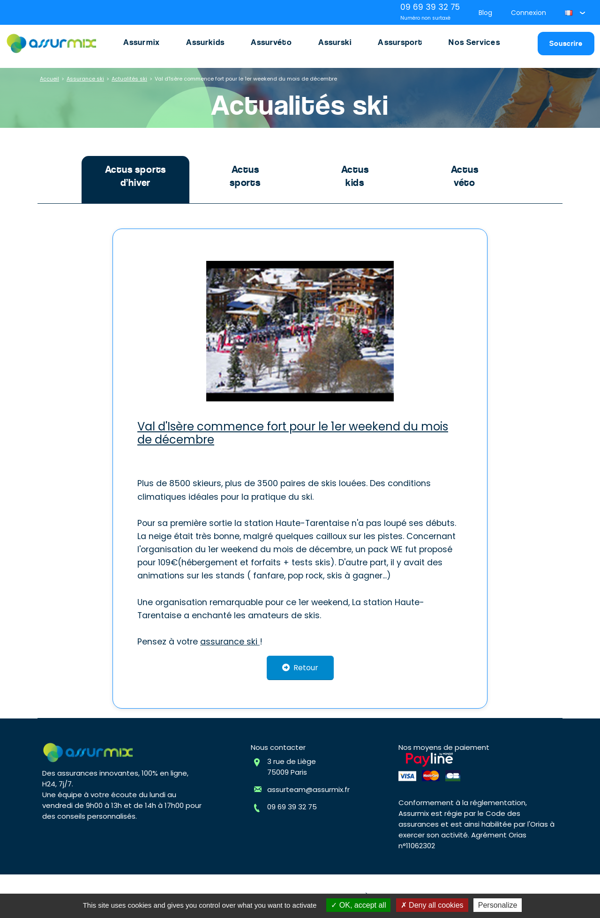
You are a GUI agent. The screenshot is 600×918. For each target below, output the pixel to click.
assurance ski (230, 641)
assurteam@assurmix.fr (308, 789)
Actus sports (245, 176)
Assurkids (205, 42)
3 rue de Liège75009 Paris (291, 766)
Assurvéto (271, 42)
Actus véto (465, 176)
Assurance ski (85, 78)
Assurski (335, 42)
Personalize (498, 905)
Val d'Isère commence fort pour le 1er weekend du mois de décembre (246, 78)
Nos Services (474, 42)
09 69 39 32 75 (292, 807)
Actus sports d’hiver (135, 176)
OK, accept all (358, 905)
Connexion (528, 12)
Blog (485, 12)
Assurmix (141, 42)
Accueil (49, 78)
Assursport (400, 42)
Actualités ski (129, 78)
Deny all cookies (432, 905)
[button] (575, 12)
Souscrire (566, 43)
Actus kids (355, 176)
